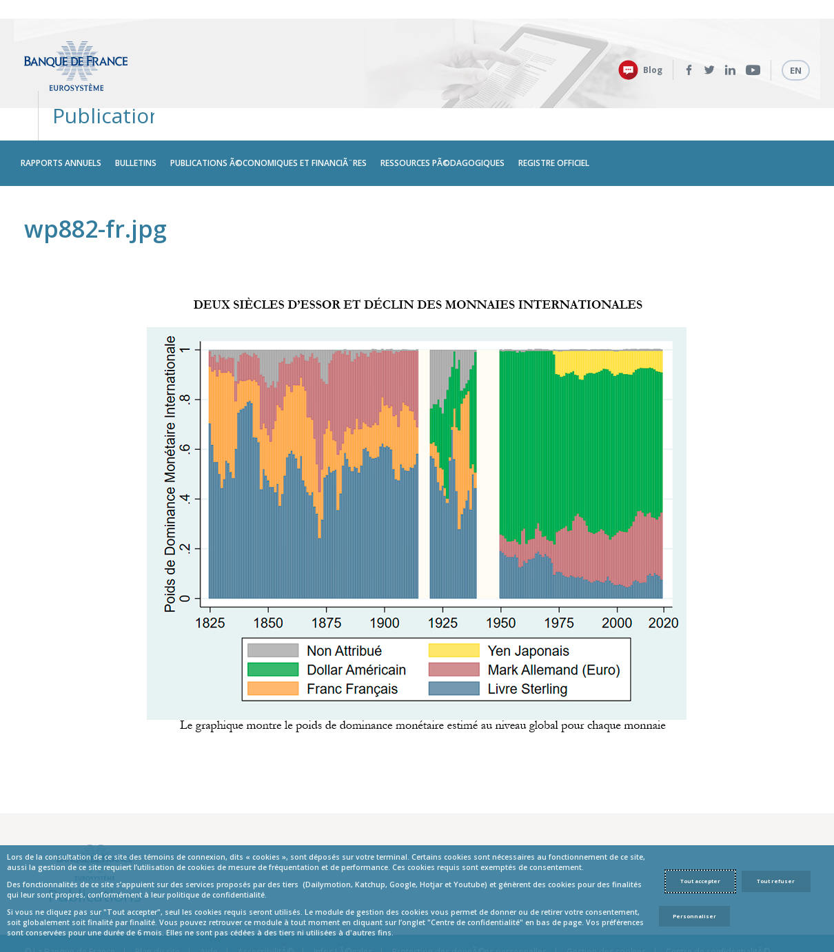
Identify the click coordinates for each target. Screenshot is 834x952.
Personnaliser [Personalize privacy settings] (694, 916)
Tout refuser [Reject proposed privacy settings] (776, 881)
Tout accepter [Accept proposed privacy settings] (700, 881)
